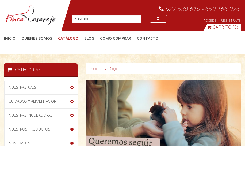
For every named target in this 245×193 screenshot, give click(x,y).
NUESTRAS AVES (22, 87)
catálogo (68, 38)
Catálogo (111, 68)
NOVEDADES (19, 143)
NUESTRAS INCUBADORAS (31, 115)
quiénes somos (36, 38)
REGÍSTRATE (231, 20)
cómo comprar (115, 38)
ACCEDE (210, 20)
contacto (147, 38)
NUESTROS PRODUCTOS (29, 129)
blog (89, 38)
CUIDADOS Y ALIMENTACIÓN (33, 101)
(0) (222, 27)
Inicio (10, 38)
